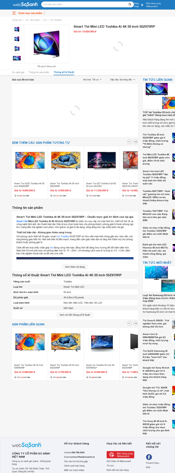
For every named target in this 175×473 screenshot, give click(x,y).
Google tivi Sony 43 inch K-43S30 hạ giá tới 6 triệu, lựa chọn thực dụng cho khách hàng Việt (156, 373)
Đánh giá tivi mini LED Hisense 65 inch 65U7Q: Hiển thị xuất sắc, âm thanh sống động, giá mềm (155, 250)
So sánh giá (18, 72)
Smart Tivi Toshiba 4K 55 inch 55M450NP (28, 366)
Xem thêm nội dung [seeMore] (75, 266)
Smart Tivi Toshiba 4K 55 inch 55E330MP (136, 366)
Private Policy (152, 463)
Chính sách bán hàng (74, 466)
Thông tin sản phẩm (39, 72)
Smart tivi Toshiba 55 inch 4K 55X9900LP (100, 366)
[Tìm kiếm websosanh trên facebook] (149, 457)
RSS (148, 467)
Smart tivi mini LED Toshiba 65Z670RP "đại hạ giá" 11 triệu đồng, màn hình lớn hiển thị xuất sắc (155, 177)
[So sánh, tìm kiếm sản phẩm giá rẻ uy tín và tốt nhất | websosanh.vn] (25, 4)
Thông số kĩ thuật (64, 72)
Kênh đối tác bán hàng (118, 470)
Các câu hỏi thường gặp (76, 461)
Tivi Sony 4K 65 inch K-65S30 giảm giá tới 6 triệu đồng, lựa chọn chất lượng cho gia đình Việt (156, 427)
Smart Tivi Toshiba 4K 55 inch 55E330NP (64, 366)
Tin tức (110, 465)
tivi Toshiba (63, 236)
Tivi (45, 20)
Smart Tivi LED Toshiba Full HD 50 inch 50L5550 (101, 184)
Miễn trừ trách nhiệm (74, 470)
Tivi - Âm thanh (32, 20)
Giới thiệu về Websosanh (119, 461)
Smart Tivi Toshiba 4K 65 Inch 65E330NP (64, 184)
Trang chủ (17, 20)
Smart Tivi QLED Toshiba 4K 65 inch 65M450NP (29, 184)
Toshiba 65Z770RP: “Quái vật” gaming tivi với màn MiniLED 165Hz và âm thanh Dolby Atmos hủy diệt (156, 197)
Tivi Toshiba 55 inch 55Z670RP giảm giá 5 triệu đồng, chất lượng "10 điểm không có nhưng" (155, 140)
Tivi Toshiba (56, 20)
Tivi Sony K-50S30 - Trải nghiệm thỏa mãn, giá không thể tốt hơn (156, 323)
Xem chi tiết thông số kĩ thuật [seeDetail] (75, 314)
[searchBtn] (130, 4)
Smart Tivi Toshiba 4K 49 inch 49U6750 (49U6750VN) (136, 184)
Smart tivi (22, 221)
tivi (51, 247)
